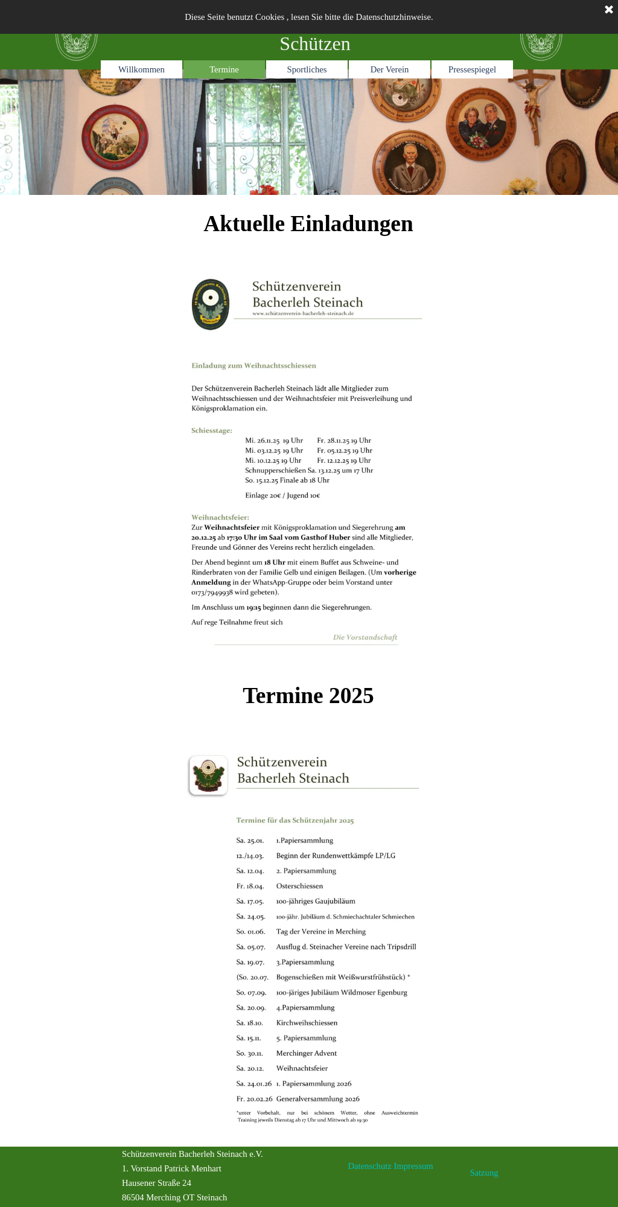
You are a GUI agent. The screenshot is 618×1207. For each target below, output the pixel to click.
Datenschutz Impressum (390, 1166)
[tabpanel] (309, 132)
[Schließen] (609, 10)
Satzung (484, 1172)
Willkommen (141, 69)
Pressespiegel (472, 69)
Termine (224, 69)
